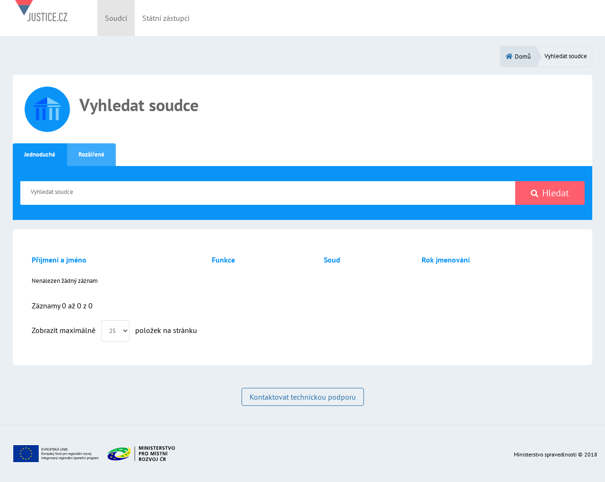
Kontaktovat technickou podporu (303, 397)
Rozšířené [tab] (91, 154)
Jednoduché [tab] (39, 154)
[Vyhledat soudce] (268, 193)
